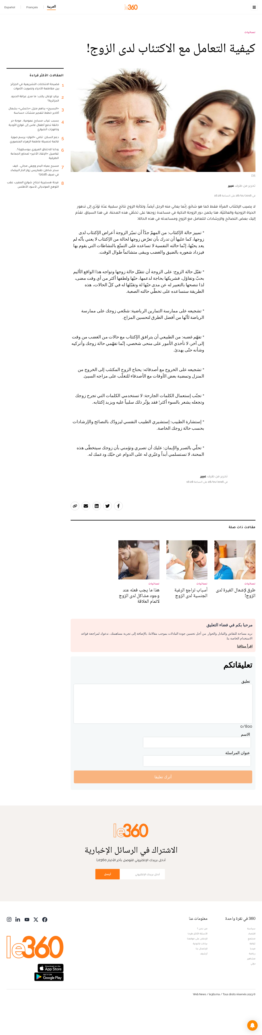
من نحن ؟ (202, 955)
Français (32, 7)
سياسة (251, 955)
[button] (252, 1025)
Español (9, 7)
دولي (253, 990)
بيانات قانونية (200, 970)
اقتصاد (251, 960)
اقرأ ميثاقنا (244, 674)
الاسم (245, 761)
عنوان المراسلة (237, 780)
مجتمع (251, 965)
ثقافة (252, 970)
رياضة (252, 980)
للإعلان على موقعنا (197, 965)
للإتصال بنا (201, 975)
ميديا (252, 975)
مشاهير (251, 985)
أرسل (107, 901)
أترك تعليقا (163, 804)
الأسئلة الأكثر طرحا (197, 960)
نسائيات (249, 59)
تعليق (245, 708)
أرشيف (203, 980)
